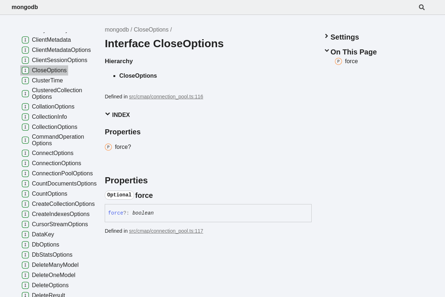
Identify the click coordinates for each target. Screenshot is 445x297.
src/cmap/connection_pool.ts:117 (166, 231)
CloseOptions (151, 30)
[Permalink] (159, 195)
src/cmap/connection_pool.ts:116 (166, 96)
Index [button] (117, 114)
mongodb (25, 7)
